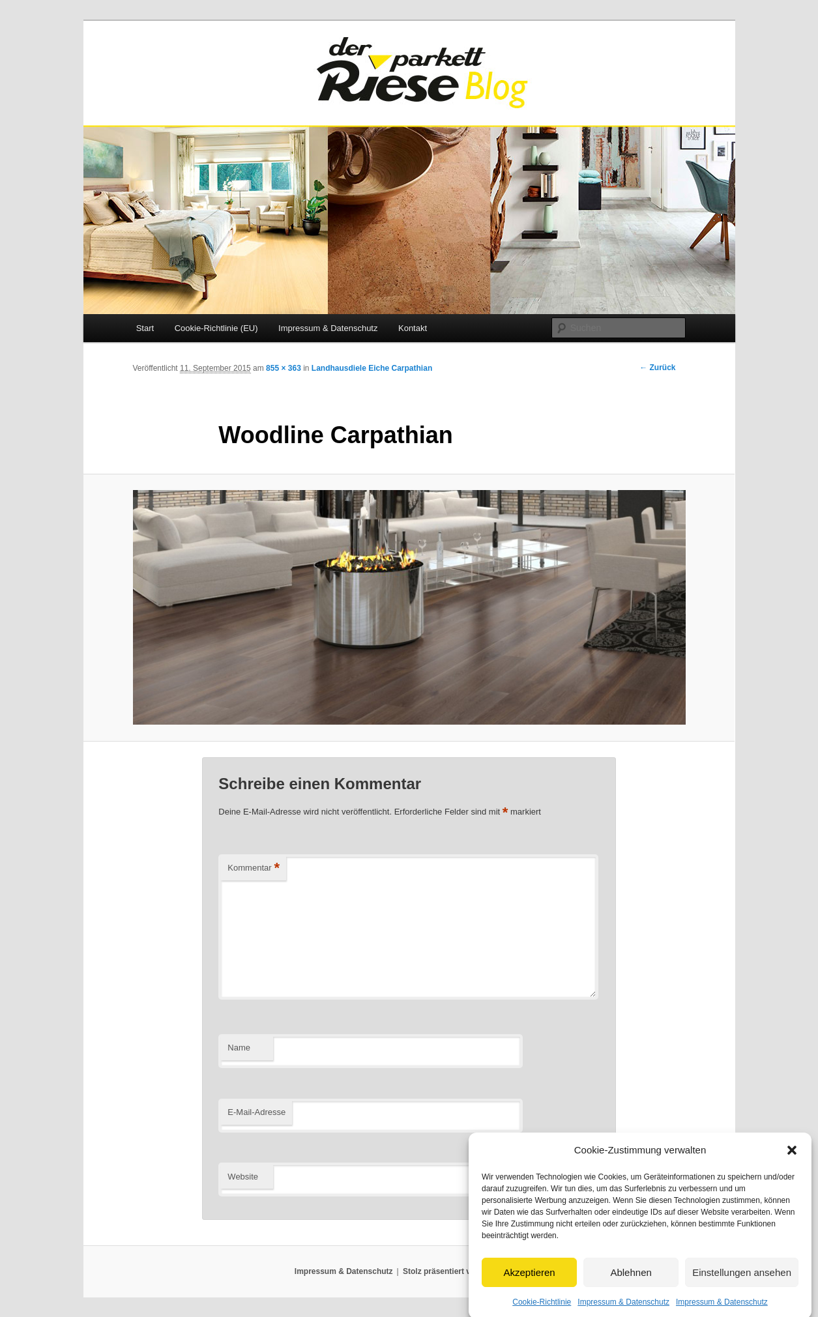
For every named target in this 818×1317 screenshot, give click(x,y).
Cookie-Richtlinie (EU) (216, 328)
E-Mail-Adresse (256, 1112)
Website (242, 1176)
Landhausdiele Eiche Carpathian (372, 368)
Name (238, 1047)
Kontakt (412, 328)
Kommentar (253, 868)
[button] (791, 1163)
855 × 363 (283, 368)
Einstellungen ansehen (741, 1286)
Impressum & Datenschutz (327, 328)
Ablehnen (630, 1286)
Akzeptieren (529, 1286)
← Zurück (657, 367)
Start (145, 328)
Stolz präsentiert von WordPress (463, 1271)
